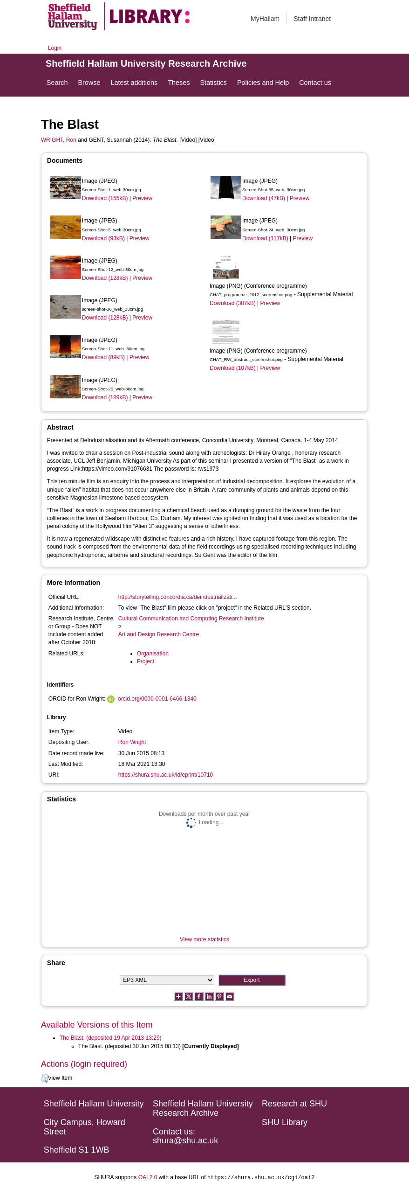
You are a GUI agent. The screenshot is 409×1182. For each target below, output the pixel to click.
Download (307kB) (233, 303)
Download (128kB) (105, 278)
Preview (142, 198)
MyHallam (265, 18)
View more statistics (204, 939)
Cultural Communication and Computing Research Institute (191, 618)
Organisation (153, 653)
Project (145, 661)
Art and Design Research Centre (158, 634)
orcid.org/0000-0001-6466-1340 (157, 698)
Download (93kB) (103, 238)
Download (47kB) (263, 198)
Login (54, 48)
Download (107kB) (233, 368)
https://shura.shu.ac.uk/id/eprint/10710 (165, 775)
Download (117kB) (265, 238)
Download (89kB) (103, 357)
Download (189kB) (105, 397)
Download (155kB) (105, 198)
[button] (44, 1078)
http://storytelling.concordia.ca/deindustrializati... (177, 597)
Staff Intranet (312, 18)
